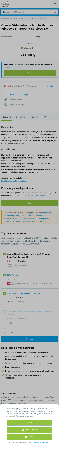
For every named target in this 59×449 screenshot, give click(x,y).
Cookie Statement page (42, 442)
